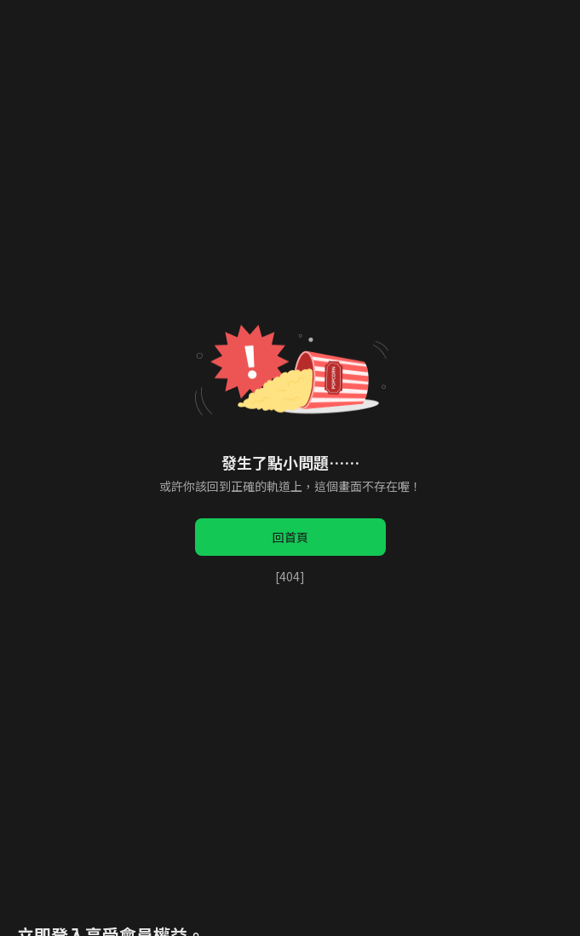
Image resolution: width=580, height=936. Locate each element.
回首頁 (290, 537)
